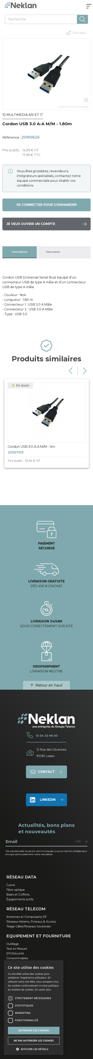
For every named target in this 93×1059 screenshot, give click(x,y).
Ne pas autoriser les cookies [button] (34, 1040)
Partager (76, 32)
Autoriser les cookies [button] (33, 1030)
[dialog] (33, 1007)
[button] (33, 1049)
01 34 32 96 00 (47, 735)
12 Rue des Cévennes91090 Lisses (51, 753)
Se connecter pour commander (46, 205)
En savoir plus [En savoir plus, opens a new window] (43, 989)
